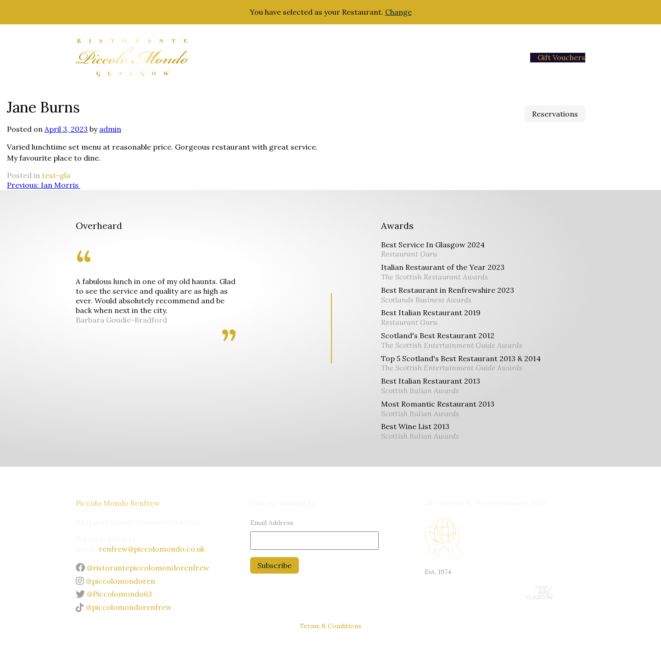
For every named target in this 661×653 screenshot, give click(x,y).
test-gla (56, 175)
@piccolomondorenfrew (124, 607)
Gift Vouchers (561, 57)
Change (398, 12)
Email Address (271, 523)
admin (110, 129)
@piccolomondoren (115, 581)
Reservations (555, 113)
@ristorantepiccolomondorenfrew (142, 567)
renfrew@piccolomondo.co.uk (152, 548)
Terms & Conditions (330, 626)
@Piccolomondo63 (114, 593)
